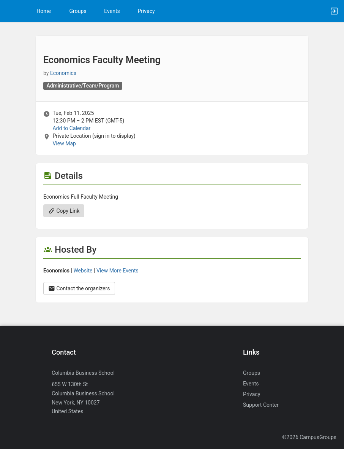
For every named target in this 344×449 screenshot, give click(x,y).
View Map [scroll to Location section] (64, 143)
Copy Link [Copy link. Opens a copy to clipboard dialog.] (63, 211)
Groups (78, 11)
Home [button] (43, 11)
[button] (9, 11)
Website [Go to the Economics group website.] (82, 270)
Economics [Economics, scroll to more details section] (63, 73)
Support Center (261, 405)
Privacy (146, 11)
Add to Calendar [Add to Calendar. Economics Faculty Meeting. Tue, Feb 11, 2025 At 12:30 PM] (71, 128)
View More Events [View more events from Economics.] (117, 270)
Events (112, 11)
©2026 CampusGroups (309, 437)
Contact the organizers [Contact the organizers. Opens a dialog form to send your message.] (79, 288)
